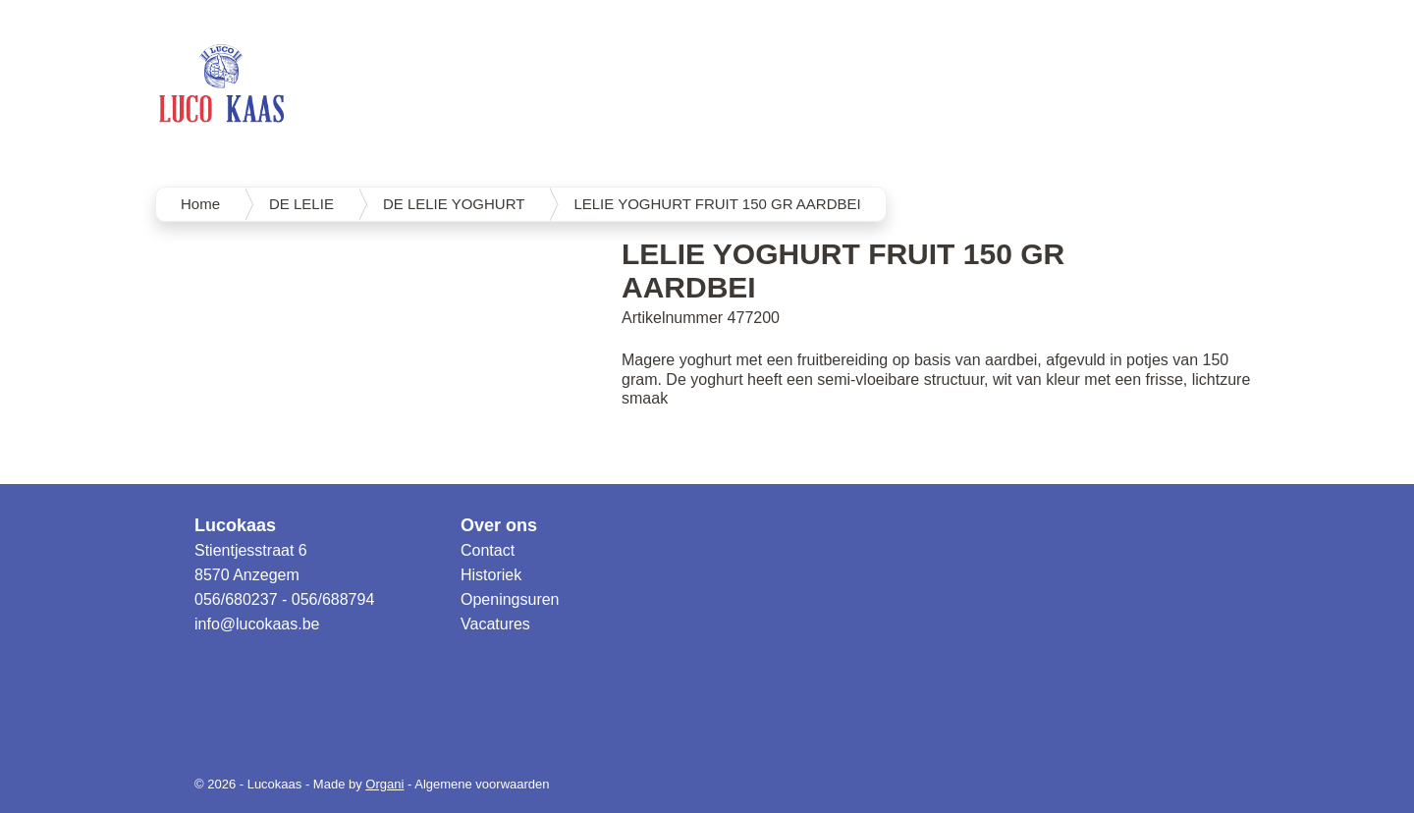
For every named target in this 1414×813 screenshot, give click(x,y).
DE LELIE (301, 203)
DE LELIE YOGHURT (454, 203)
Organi (384, 784)
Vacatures (495, 624)
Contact (488, 550)
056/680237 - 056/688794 (284, 599)
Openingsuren (510, 599)
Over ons (499, 525)
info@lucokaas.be (256, 624)
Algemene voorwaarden (481, 784)
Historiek (491, 575)
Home (200, 203)
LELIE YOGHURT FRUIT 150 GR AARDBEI (716, 203)
